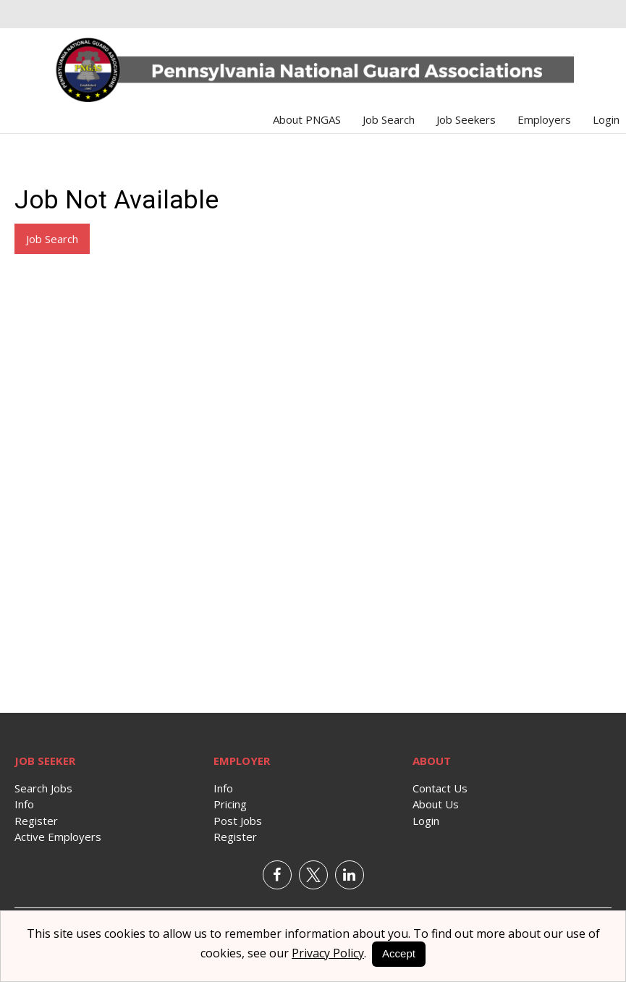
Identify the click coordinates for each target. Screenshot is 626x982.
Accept (398, 953)
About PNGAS (307, 119)
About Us (436, 804)
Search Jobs (43, 788)
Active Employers (57, 836)
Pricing (230, 804)
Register (36, 820)
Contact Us (440, 788)
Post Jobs (237, 820)
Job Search (389, 119)
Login (606, 119)
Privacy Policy (328, 953)
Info (24, 804)
